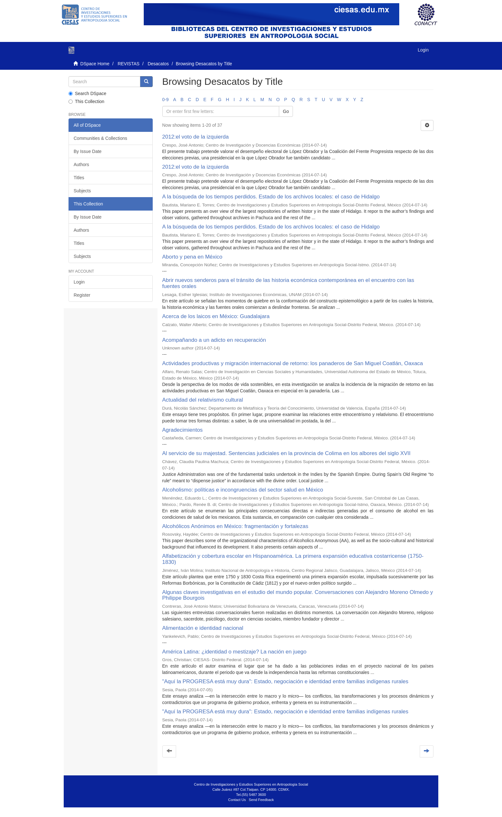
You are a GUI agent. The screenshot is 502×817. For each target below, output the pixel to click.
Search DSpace (87, 93)
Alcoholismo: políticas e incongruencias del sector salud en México (242, 490)
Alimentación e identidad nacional (202, 628)
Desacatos (158, 63)
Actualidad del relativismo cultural (202, 400)
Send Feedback (261, 800)
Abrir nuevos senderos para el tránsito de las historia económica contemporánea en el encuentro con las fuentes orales (288, 283)
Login (79, 281)
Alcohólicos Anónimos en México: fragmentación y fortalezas (235, 526)
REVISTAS (128, 63)
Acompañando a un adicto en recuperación (214, 340)
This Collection (86, 101)
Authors (81, 164)
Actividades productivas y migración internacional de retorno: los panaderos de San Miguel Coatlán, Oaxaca (292, 363)
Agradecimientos (182, 430)
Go (286, 111)
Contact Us (237, 800)
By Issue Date (87, 151)
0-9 (165, 99)
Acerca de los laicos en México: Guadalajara (216, 316)
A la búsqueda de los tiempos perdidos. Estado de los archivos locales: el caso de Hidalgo (271, 197)
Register (82, 295)
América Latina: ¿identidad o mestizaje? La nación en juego (234, 652)
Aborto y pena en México (192, 257)
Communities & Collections (100, 138)
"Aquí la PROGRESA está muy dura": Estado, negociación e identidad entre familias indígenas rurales (285, 681)
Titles (79, 177)
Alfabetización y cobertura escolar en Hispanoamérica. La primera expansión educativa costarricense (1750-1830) (293, 559)
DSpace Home (94, 63)
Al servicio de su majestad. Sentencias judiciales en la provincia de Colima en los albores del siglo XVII (286, 453)
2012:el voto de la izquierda (195, 137)
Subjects (82, 190)
